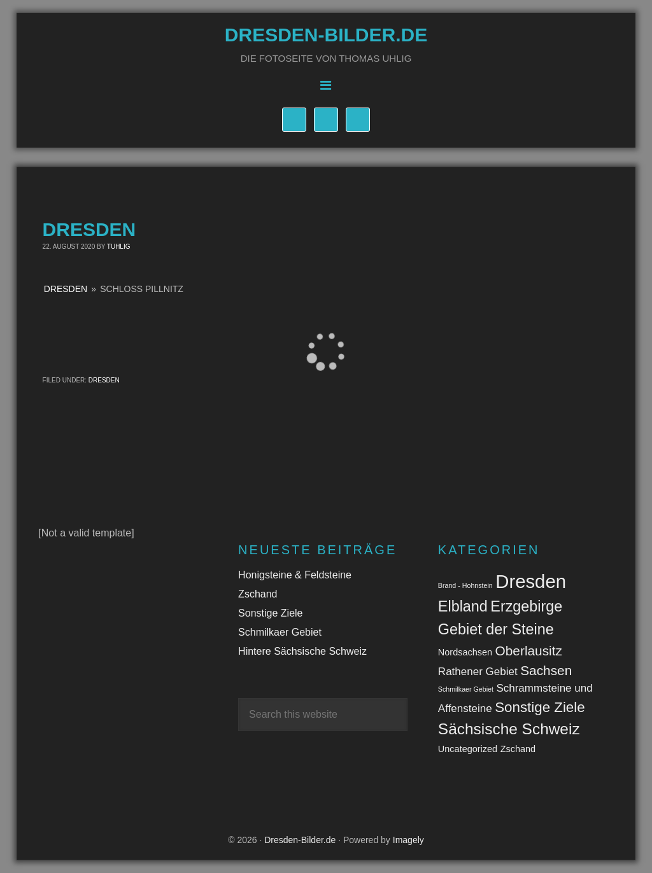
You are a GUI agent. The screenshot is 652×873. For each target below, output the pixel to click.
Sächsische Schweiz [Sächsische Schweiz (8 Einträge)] (509, 728)
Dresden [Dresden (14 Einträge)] (530, 581)
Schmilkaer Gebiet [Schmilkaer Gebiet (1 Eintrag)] (465, 689)
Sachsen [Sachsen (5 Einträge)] (546, 670)
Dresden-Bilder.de (326, 34)
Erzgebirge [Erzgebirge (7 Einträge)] (526, 606)
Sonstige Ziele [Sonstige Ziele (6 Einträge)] (540, 707)
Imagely (408, 840)
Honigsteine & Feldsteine (294, 574)
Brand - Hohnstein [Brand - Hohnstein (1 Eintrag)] (465, 585)
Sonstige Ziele (270, 613)
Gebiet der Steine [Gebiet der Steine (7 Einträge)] (496, 629)
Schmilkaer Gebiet (280, 632)
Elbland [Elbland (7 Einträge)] (463, 606)
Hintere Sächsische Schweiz (302, 651)
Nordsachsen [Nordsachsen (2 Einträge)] (465, 652)
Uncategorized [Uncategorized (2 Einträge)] (467, 749)
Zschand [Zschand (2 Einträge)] (518, 749)
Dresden (65, 289)
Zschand (257, 594)
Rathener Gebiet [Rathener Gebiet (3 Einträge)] (478, 672)
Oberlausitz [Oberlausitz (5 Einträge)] (528, 650)
